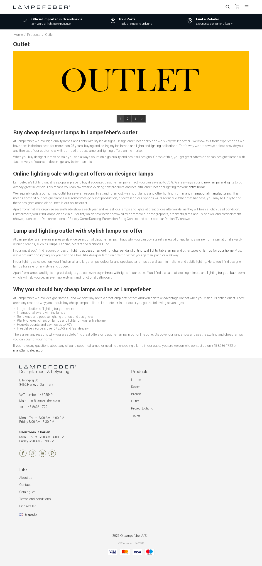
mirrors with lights (115, 273)
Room (135, 387)
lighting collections (164, 146)
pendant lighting (131, 250)
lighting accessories (85, 250)
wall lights (151, 250)
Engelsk (27, 514)
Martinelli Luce (99, 244)
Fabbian (65, 244)
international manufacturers (211, 193)
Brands (136, 394)
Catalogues (27, 492)
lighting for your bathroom (226, 273)
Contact (25, 485)
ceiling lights (110, 250)
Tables (136, 415)
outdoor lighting (38, 255)
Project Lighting (142, 408)
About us (25, 477)
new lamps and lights (219, 182)
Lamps (136, 380)
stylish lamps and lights (127, 146)
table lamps (167, 250)
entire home (197, 187)
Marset (77, 244)
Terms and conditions (35, 499)
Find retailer (27, 506)
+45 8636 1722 (36, 407)
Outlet (135, 401)
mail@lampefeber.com (29, 350)
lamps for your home (218, 250)
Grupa (53, 244)
